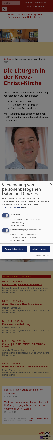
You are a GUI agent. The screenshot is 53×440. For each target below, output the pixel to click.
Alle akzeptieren (39, 249)
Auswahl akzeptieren (14, 249)
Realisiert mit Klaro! (42, 255)
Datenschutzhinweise (12, 207)
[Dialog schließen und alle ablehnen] (51, 182)
